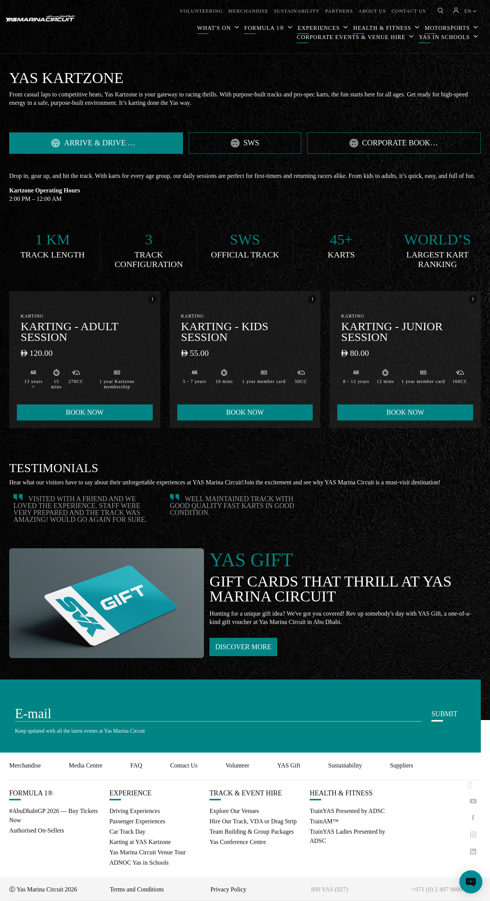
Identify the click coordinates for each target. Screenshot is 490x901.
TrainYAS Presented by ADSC (347, 811)
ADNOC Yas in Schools (139, 862)
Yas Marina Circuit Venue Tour (147, 852)
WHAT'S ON (215, 28)
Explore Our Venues (234, 811)
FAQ (136, 765)
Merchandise (25, 765)
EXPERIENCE (130, 793)
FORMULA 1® (265, 28)
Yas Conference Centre (237, 842)
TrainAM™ (324, 821)
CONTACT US (409, 11)
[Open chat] (470, 881)
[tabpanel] (245, 305)
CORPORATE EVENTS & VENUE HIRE (352, 37)
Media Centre (86, 765)
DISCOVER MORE (243, 647)
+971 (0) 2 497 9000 (437, 889)
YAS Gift (288, 765)
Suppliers (401, 765)
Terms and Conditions (137, 889)
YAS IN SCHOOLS (445, 37)
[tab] (96, 143)
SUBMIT (444, 714)
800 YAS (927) (329, 889)
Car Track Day (127, 831)
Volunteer (237, 765)
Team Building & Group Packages (251, 831)
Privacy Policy (229, 889)
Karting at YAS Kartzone (140, 842)
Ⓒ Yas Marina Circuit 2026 (43, 889)
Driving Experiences (134, 811)
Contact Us (184, 765)
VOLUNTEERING (201, 11)
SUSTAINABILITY (297, 11)
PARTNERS (339, 11)
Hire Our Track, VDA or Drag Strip (253, 821)
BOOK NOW (85, 412)
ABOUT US (372, 11)
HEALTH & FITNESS (341, 793)
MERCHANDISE (248, 11)
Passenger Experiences (137, 821)
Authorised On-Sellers (36, 830)
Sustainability (345, 765)
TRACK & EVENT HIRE (245, 793)
